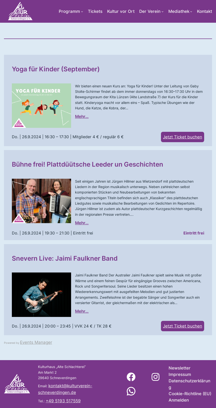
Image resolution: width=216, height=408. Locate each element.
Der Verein (149, 11)
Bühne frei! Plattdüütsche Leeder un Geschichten (87, 164)
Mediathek (178, 11)
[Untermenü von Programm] (82, 11)
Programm (69, 11)
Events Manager (36, 342)
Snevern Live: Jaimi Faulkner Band (65, 258)
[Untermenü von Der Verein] (162, 11)
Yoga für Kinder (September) (56, 69)
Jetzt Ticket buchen (182, 137)
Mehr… (82, 116)
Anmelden (179, 400)
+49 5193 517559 (63, 400)
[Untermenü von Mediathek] (191, 11)
